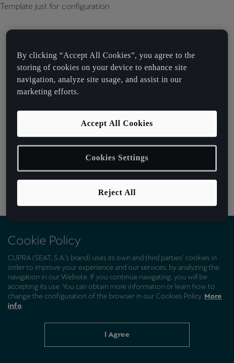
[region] (117, 125)
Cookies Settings (116, 158)
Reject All (117, 192)
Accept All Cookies (117, 123)
